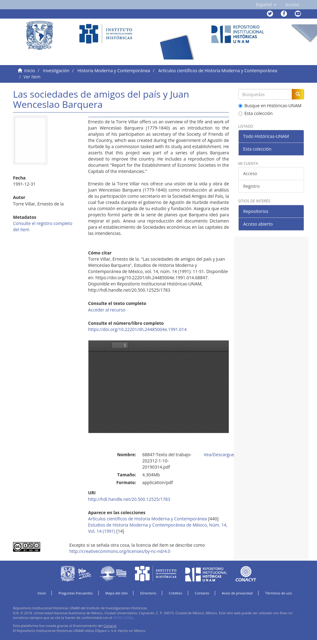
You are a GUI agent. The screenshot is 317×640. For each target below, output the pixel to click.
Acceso (250, 173)
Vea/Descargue (219, 454)
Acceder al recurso (107, 310)
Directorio (148, 593)
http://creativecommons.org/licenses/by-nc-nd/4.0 (119, 551)
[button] (266, 4)
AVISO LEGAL (123, 617)
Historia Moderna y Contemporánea (113, 70)
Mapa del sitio (116, 593)
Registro (251, 186)
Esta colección (255, 113)
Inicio (29, 70)
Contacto (202, 593)
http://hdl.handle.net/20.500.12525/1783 (129, 499)
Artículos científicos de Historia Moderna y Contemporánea (217, 70)
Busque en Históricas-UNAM (270, 105)
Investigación (56, 70)
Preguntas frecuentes (76, 593)
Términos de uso (278, 593)
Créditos (175, 593)
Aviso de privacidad (237, 593)
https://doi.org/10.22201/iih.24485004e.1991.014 (137, 329)
